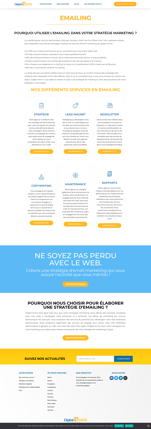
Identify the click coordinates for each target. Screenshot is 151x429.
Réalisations (63, 4)
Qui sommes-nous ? (93, 4)
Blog (76, 4)
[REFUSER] (148, 426)
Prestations (46, 4)
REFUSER (129, 426)
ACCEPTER (119, 426)
